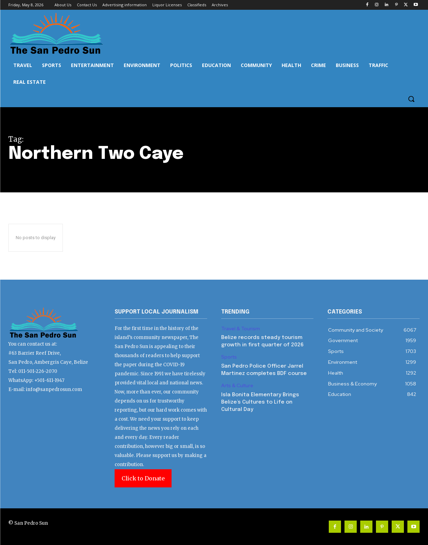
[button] (411, 98)
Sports (229, 357)
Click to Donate (143, 478)
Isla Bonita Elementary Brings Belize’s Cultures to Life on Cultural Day (260, 402)
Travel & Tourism (240, 329)
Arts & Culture (237, 386)
